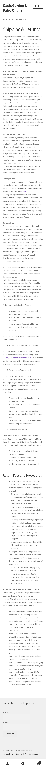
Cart (36, 762)
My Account (7, 764)
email (23, 191)
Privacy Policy (8, 754)
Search (23, 764)
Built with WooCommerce (27, 754)
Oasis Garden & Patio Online (15, 8)
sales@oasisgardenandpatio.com (17, 357)
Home (8, 19)
